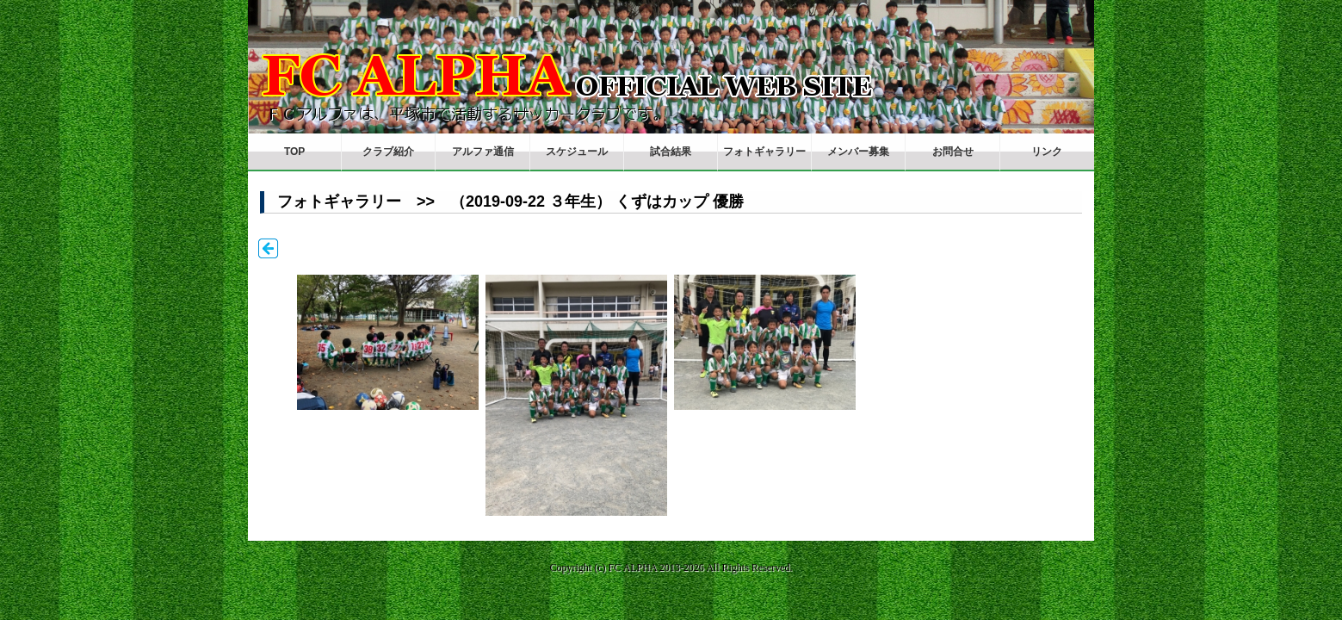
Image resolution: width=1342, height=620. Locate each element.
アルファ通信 (483, 152)
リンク (1046, 152)
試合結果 (670, 152)
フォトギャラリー (764, 152)
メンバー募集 (858, 152)
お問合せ (953, 152)
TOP (294, 152)
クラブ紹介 (388, 152)
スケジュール (577, 152)
